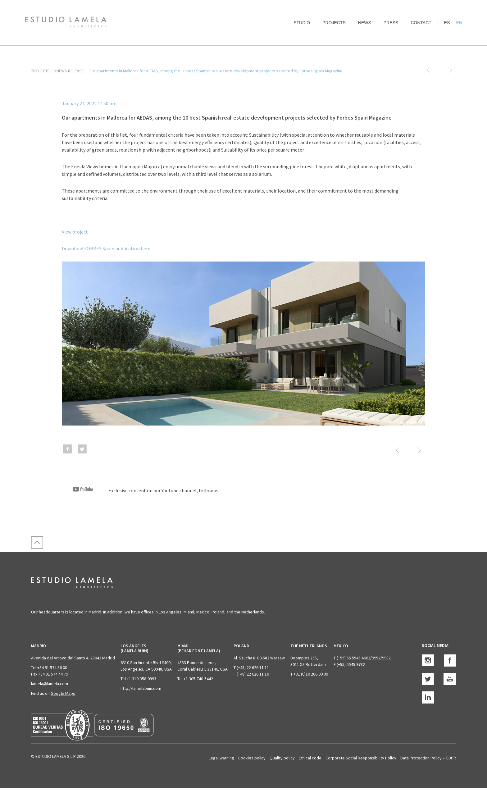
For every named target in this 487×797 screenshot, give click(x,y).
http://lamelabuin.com (141, 688)
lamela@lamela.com (49, 683)
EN (459, 22)
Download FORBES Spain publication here (106, 248)
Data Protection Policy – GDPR (428, 758)
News (364, 22)
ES (447, 22)
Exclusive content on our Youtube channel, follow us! (141, 490)
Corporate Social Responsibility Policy (360, 758)
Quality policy (282, 758)
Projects (334, 22)
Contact (421, 22)
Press (391, 22)
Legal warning (221, 758)
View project (75, 232)
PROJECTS (40, 71)
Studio (302, 22)
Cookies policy (252, 758)
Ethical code (310, 758)
